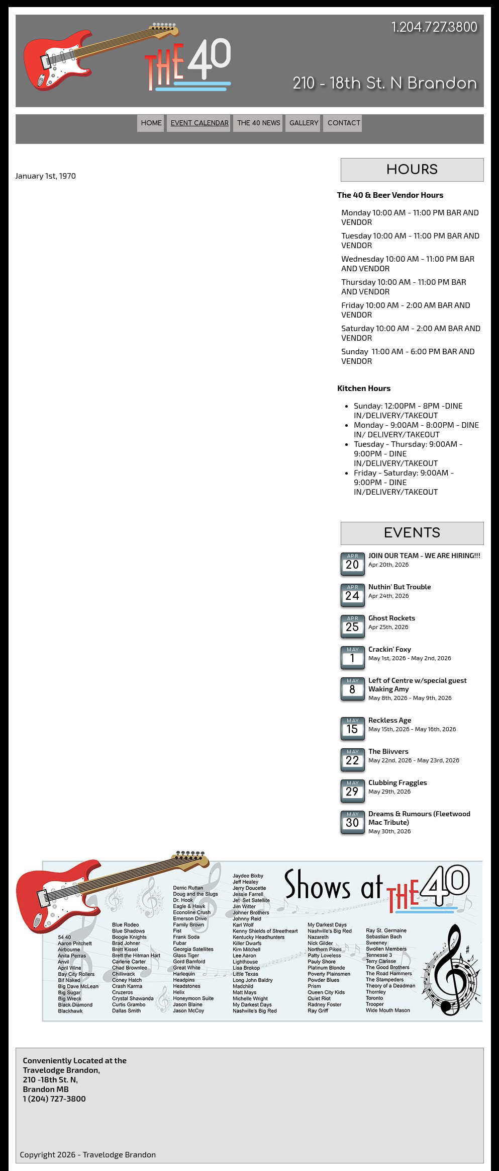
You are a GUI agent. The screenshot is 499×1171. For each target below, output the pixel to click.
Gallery (352, 128)
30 (353, 823)
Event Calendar (154, 128)
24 (352, 596)
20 (352, 565)
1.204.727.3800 (434, 27)
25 (353, 627)
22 (352, 761)
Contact (427, 128)
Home (62, 128)
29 (353, 792)
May (353, 649)
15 (353, 730)
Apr (353, 556)
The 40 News (267, 128)
